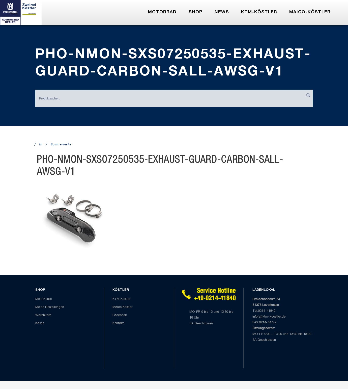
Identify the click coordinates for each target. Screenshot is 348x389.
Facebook (119, 315)
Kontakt (118, 323)
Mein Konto (43, 299)
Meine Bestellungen (49, 307)
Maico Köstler (122, 307)
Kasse (39, 323)
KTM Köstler (121, 299)
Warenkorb (43, 315)
